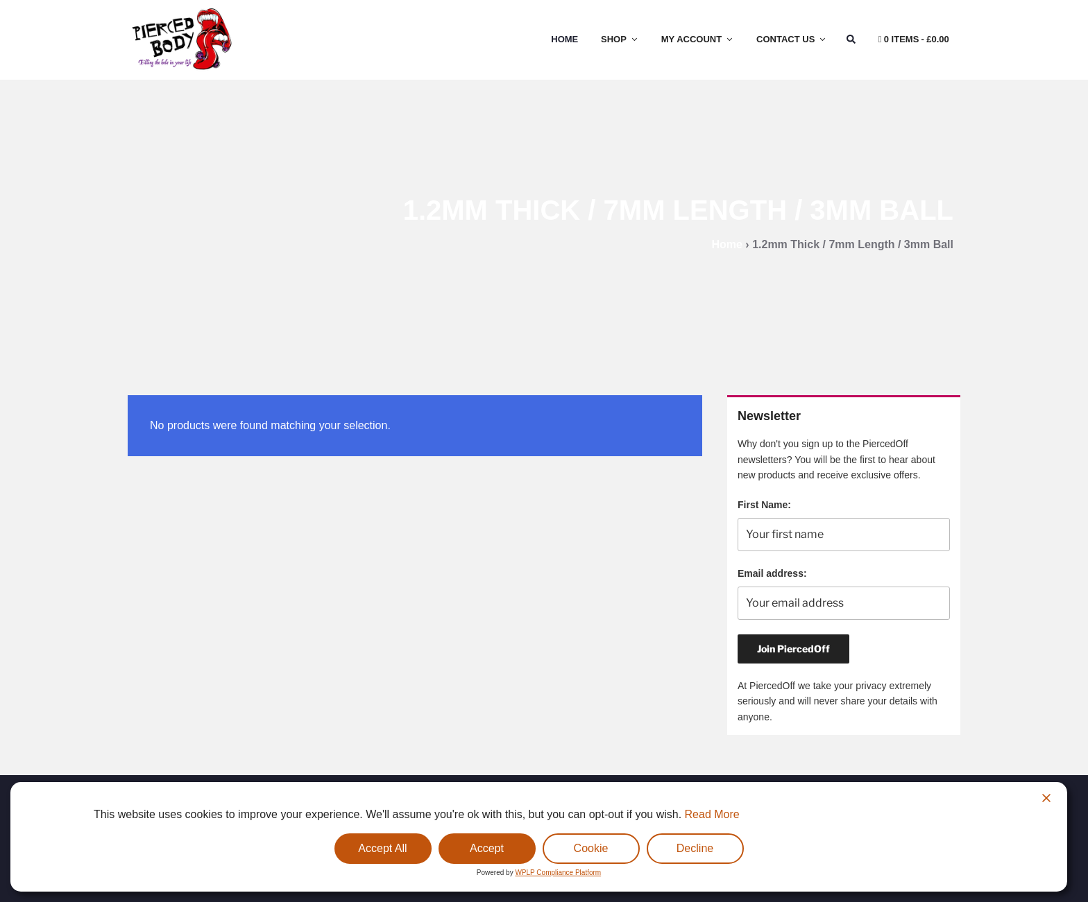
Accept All (382, 848)
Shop (620, 39)
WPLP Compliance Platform (558, 872)
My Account (697, 39)
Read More (712, 814)
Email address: (772, 573)
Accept (487, 848)
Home (564, 39)
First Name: (764, 504)
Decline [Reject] (695, 848)
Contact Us (791, 39)
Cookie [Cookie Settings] (591, 848)
